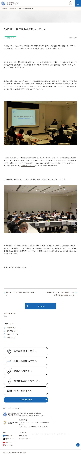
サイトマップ (23, 432)
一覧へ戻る (41, 306)
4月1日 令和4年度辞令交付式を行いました (21, 293)
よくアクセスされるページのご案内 (14, 452)
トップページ (5, 8)
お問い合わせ (23, 436)
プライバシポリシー (25, 439)
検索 (70, 3)
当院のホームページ (28, 166)
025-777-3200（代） (27, 415)
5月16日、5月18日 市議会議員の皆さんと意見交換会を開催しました (60, 293)
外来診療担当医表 (33, 400)
